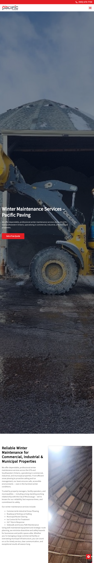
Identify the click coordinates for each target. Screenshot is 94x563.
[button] (90, 8)
